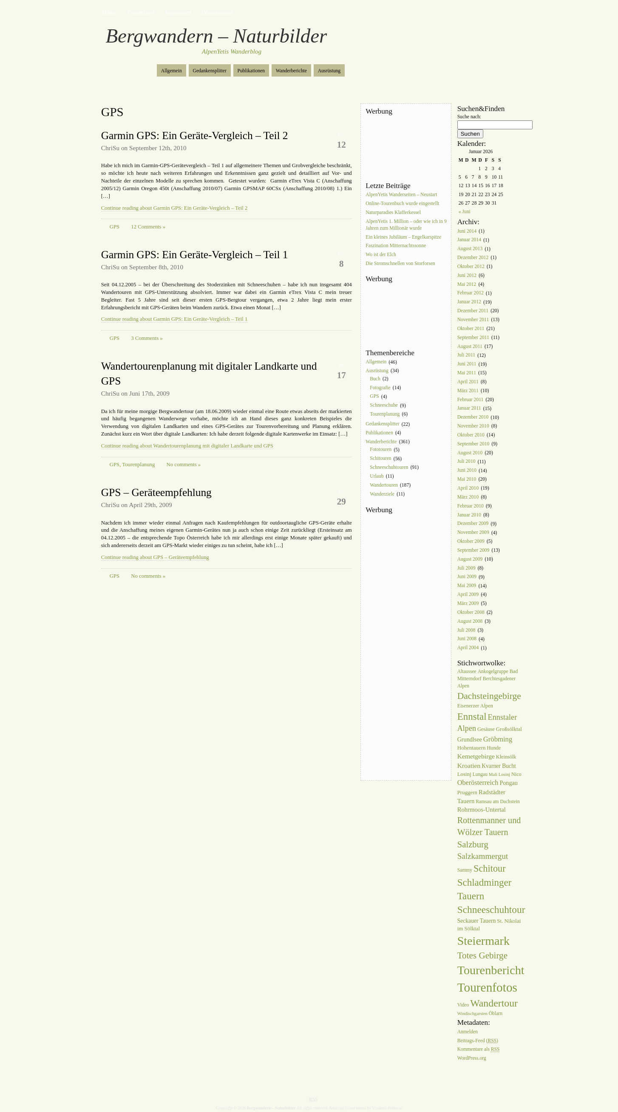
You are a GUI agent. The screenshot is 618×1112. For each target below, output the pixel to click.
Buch (375, 379)
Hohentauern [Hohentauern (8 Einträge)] (471, 747)
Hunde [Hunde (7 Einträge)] (494, 748)
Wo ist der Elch (381, 255)
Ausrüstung (329, 71)
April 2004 (468, 648)
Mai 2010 (466, 479)
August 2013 (470, 249)
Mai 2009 (466, 586)
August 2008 (470, 621)
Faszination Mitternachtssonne (396, 246)
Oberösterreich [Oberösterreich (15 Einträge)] (478, 782)
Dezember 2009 (473, 524)
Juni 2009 (466, 577)
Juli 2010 (466, 462)
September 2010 (473, 444)
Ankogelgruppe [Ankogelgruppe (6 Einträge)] (493, 671)
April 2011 (468, 382)
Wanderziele (382, 494)
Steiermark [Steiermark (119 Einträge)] (483, 940)
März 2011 (468, 390)
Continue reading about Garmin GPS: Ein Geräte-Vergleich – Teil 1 (174, 319)
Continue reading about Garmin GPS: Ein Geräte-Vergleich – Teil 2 (174, 208)
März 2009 (468, 603)
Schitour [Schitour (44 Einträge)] (489, 868)
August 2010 (470, 453)
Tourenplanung (138, 465)
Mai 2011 (466, 373)
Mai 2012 (466, 284)
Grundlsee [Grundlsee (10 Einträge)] (469, 739)
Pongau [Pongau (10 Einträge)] (508, 782)
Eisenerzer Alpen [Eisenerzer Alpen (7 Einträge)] (475, 706)
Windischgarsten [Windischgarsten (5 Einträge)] (472, 1013)
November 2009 (473, 533)
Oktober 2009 (471, 541)
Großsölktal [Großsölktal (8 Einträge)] (509, 729)
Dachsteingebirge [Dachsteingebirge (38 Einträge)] (489, 696)
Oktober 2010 (471, 435)
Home (109, 12)
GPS (114, 227)
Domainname (217, 12)
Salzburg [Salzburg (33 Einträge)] (472, 844)
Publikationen (251, 71)
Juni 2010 (466, 470)
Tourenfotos (141, 12)
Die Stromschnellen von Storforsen (400, 263)
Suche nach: (469, 117)
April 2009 (468, 594)
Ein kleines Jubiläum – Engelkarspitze (403, 237)
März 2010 (468, 497)
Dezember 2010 (473, 417)
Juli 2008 (466, 630)
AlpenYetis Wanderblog (231, 51)
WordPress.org (471, 1058)
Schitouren (380, 459)
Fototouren (380, 450)
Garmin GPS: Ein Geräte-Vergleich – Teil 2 (194, 135)
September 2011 (473, 337)
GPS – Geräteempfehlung (156, 492)
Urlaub (376, 476)
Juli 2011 (466, 355)
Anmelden (467, 1032)
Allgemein (171, 71)
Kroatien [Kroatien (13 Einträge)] (469, 765)
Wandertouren (383, 485)
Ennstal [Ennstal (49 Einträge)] (472, 716)
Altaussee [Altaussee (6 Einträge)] (466, 671)
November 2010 (473, 426)
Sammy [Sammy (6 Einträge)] (464, 870)
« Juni (465, 211)
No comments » (184, 465)
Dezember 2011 (472, 311)
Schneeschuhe (384, 405)
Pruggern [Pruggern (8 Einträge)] (467, 792)
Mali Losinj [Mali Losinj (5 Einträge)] (499, 774)
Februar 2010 (470, 506)
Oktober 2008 (471, 612)
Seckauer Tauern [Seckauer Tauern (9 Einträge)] (476, 921)
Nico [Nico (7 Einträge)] (516, 774)
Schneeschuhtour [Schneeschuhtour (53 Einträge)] (491, 909)
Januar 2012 (469, 302)
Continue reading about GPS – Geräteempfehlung (155, 557)
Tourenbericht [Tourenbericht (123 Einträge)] (490, 970)
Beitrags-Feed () (477, 1041)
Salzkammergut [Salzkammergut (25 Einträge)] (482, 856)
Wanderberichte (291, 71)
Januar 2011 (469, 408)
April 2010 (468, 488)
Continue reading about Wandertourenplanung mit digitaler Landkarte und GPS (187, 446)
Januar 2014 (469, 240)
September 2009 (473, 550)
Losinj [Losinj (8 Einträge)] (464, 774)
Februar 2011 (470, 399)
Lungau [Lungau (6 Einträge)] (480, 774)
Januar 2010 (469, 515)
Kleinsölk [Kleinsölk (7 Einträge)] (506, 757)
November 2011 (473, 319)
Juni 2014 (466, 231)
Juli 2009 (466, 568)
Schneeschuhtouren (389, 467)
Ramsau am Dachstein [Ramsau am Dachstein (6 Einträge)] (498, 801)
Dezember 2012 (473, 257)
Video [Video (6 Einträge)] (463, 1005)
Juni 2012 (466, 275)
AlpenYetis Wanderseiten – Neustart (401, 194)
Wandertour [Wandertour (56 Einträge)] (494, 1003)
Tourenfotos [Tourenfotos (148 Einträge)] (487, 987)
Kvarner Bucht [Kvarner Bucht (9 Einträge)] (499, 766)
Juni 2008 (466, 639)
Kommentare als (478, 1049)
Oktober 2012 (471, 266)
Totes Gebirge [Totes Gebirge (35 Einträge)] (482, 955)
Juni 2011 (466, 364)
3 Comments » (146, 338)
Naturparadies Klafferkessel (393, 212)
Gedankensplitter (210, 71)
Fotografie (380, 388)
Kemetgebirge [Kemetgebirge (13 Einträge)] (476, 756)
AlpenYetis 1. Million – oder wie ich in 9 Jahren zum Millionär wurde (406, 225)
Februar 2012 (470, 293)
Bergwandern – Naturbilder (216, 36)
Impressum (178, 12)
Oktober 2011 (471, 328)
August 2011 (469, 346)
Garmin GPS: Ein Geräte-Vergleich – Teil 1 (194, 254)
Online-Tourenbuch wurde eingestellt (402, 203)
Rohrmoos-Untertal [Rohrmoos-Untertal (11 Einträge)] (481, 809)
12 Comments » (148, 227)
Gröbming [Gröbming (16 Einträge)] (498, 739)
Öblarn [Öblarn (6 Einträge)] (495, 1013)
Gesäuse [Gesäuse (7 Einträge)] (486, 729)
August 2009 (470, 559)
